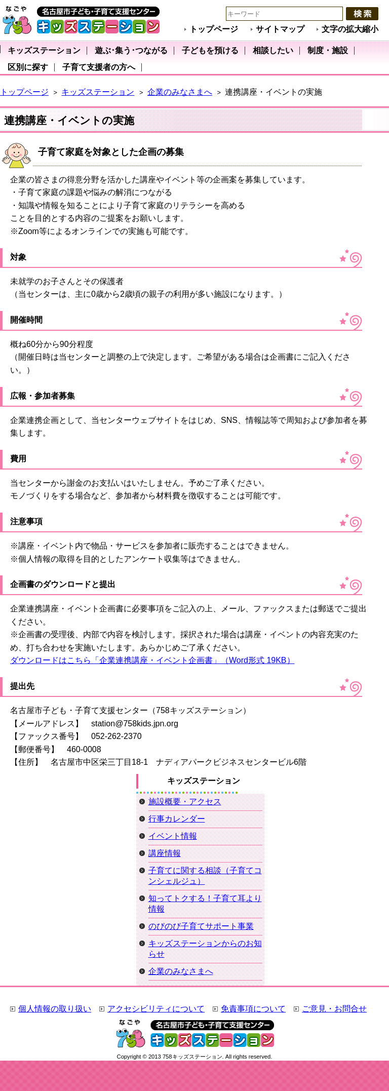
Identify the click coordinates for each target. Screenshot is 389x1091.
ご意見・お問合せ (334, 1008)
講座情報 (164, 853)
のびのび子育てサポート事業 (201, 926)
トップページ (213, 29)
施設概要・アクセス (184, 801)
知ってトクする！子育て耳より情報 (205, 903)
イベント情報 (172, 836)
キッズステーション (97, 92)
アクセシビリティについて (156, 1008)
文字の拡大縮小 (350, 29)
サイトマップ (280, 29)
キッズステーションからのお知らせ (205, 948)
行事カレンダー (176, 818)
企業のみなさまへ (179, 92)
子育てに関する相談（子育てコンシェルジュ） (205, 875)
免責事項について (253, 1008)
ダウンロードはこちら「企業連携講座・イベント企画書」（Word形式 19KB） (152, 660)
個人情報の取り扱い (54, 1008)
